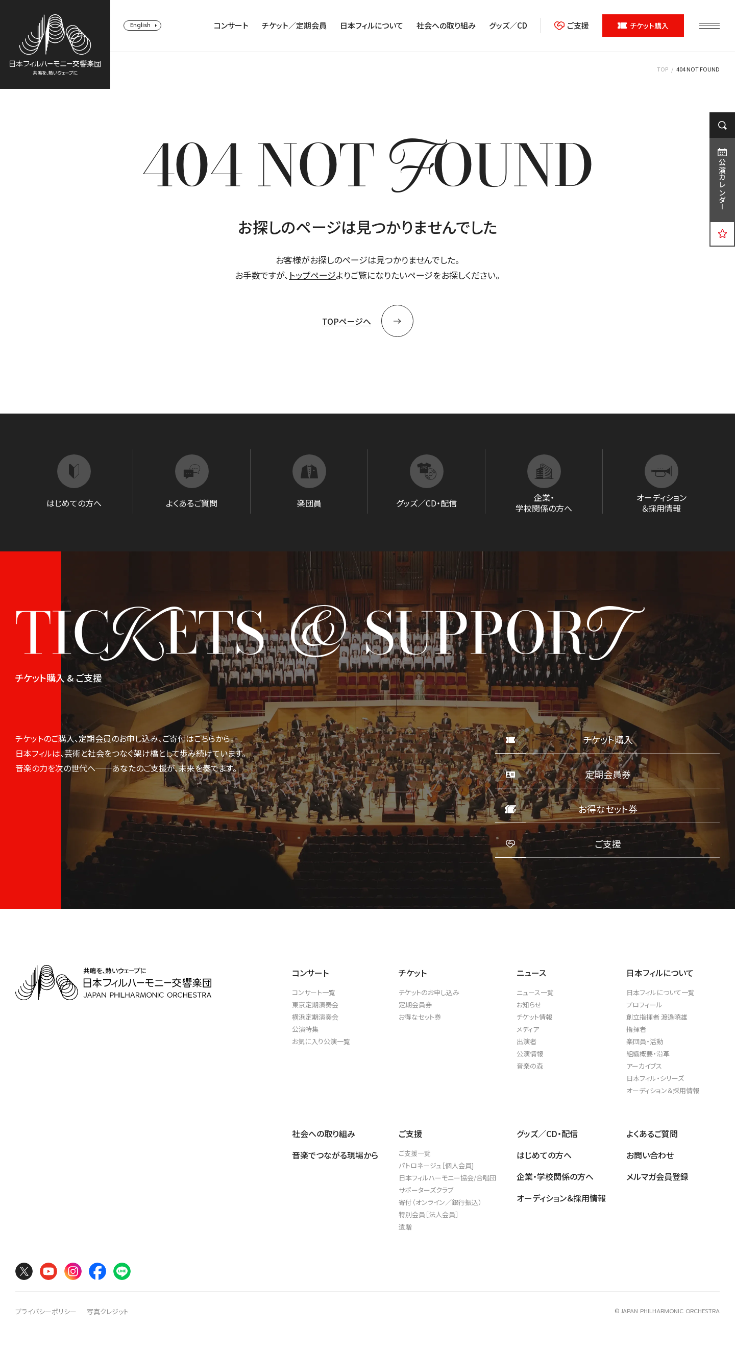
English (140, 25)
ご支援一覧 (415, 1153)
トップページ (312, 275)
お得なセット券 (420, 1017)
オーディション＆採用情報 (662, 1090)
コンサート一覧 (313, 992)
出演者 (526, 1041)
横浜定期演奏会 (315, 1017)
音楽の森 (530, 1066)
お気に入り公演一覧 (321, 1041)
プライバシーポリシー (46, 1311)
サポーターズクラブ (426, 1190)
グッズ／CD (508, 25)
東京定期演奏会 (315, 1004)
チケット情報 (534, 1017)
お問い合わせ (650, 1155)
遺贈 (405, 1227)
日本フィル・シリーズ (655, 1078)
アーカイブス (644, 1066)
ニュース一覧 (535, 992)
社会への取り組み (446, 25)
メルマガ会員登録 (657, 1176)
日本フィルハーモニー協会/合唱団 (447, 1177)
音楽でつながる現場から (335, 1155)
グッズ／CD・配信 (547, 1133)
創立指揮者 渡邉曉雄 (657, 1017)
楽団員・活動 (644, 1041)
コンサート (231, 25)
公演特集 (305, 1029)
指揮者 (636, 1029)
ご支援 (571, 25)
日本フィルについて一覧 (660, 992)
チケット (413, 973)
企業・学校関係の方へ (555, 1176)
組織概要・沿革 (648, 1053)
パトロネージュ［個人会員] (436, 1165)
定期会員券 (415, 1004)
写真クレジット (108, 1311)
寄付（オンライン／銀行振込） (440, 1202)
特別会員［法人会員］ (429, 1214)
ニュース (531, 973)
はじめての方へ (544, 1155)
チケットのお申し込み (429, 992)
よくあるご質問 (652, 1133)
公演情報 (530, 1053)
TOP (662, 69)
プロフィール (644, 1004)
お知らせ (529, 1004)
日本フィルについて (371, 25)
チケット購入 (643, 25)
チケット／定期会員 (294, 25)
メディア (528, 1029)
